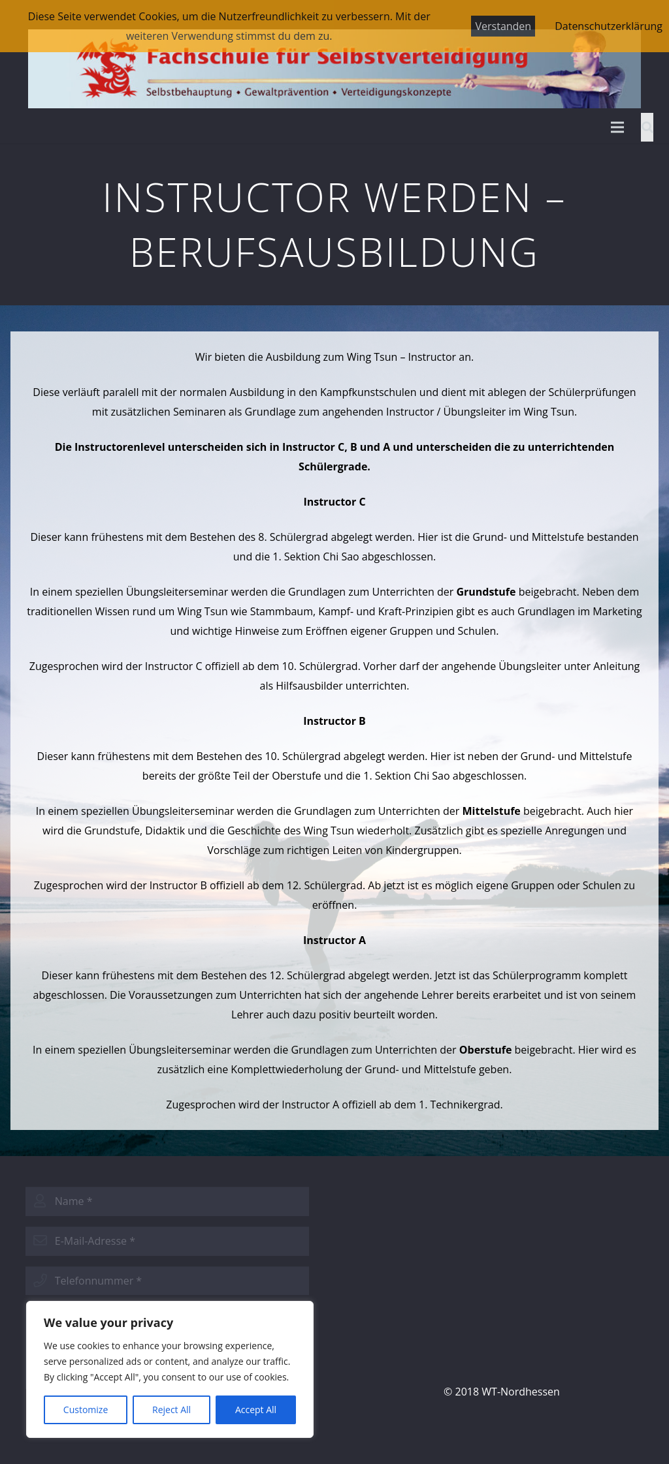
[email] (167, 1241)
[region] (170, 1369)
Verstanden (503, 26)
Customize (85, 1409)
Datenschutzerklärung (608, 26)
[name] (167, 1201)
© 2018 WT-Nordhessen (502, 1391)
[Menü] (617, 127)
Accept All (255, 1409)
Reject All (171, 1409)
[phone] (167, 1281)
